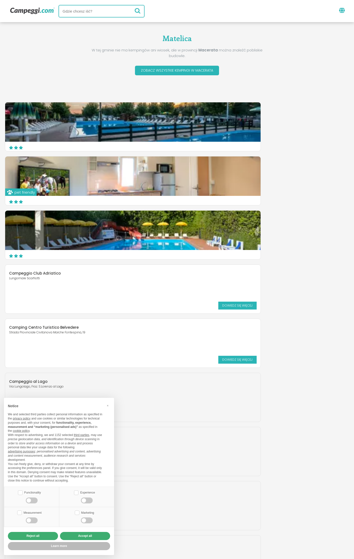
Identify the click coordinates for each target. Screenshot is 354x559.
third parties (81, 434)
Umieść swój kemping (159, 518)
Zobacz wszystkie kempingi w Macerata (177, 71)
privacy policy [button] (21, 418)
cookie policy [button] (21, 430)
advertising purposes (21, 451)
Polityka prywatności (148, 527)
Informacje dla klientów (202, 527)
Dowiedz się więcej (90, 198)
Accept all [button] (85, 536)
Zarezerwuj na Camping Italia (221, 518)
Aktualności (153, 498)
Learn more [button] (59, 546)
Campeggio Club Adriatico (35, 166)
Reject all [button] (33, 536)
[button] (108, 405)
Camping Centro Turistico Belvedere (161, 166)
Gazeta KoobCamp (192, 498)
